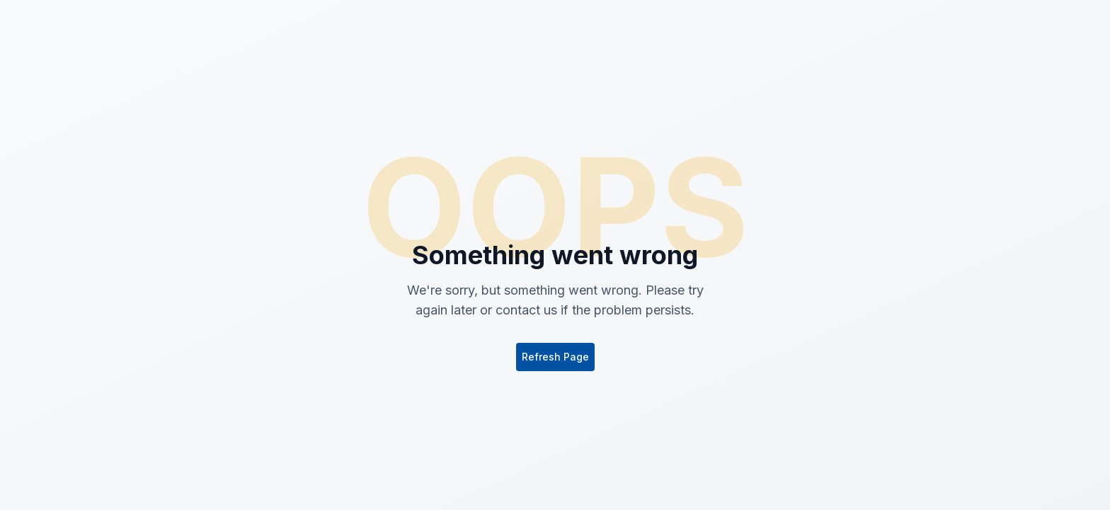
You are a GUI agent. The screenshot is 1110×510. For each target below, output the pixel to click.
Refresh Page (555, 357)
